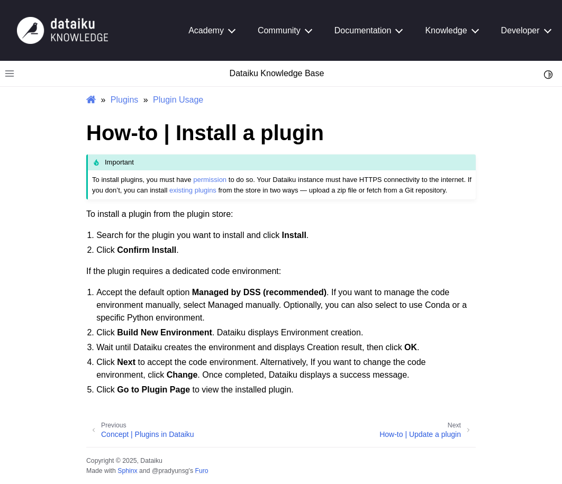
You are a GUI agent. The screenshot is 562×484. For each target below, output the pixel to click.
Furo (201, 470)
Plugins (124, 99)
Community (279, 30)
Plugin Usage (178, 99)
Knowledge (446, 30)
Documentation (363, 30)
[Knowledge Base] (62, 29)
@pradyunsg (170, 470)
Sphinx (127, 470)
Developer (520, 30)
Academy (206, 30)
